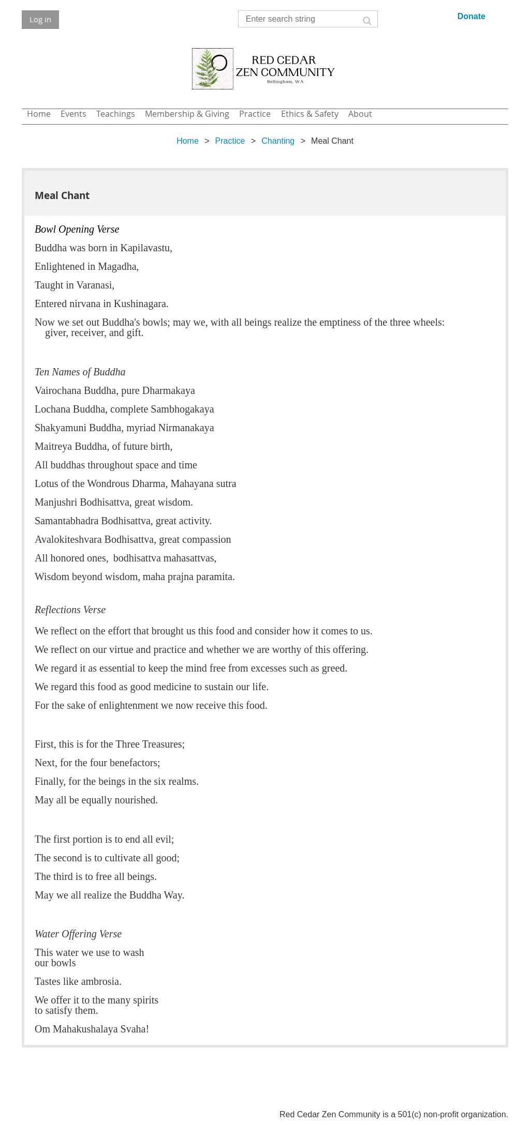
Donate (471, 16)
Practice (230, 140)
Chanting (278, 140)
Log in (40, 19)
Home (187, 140)
